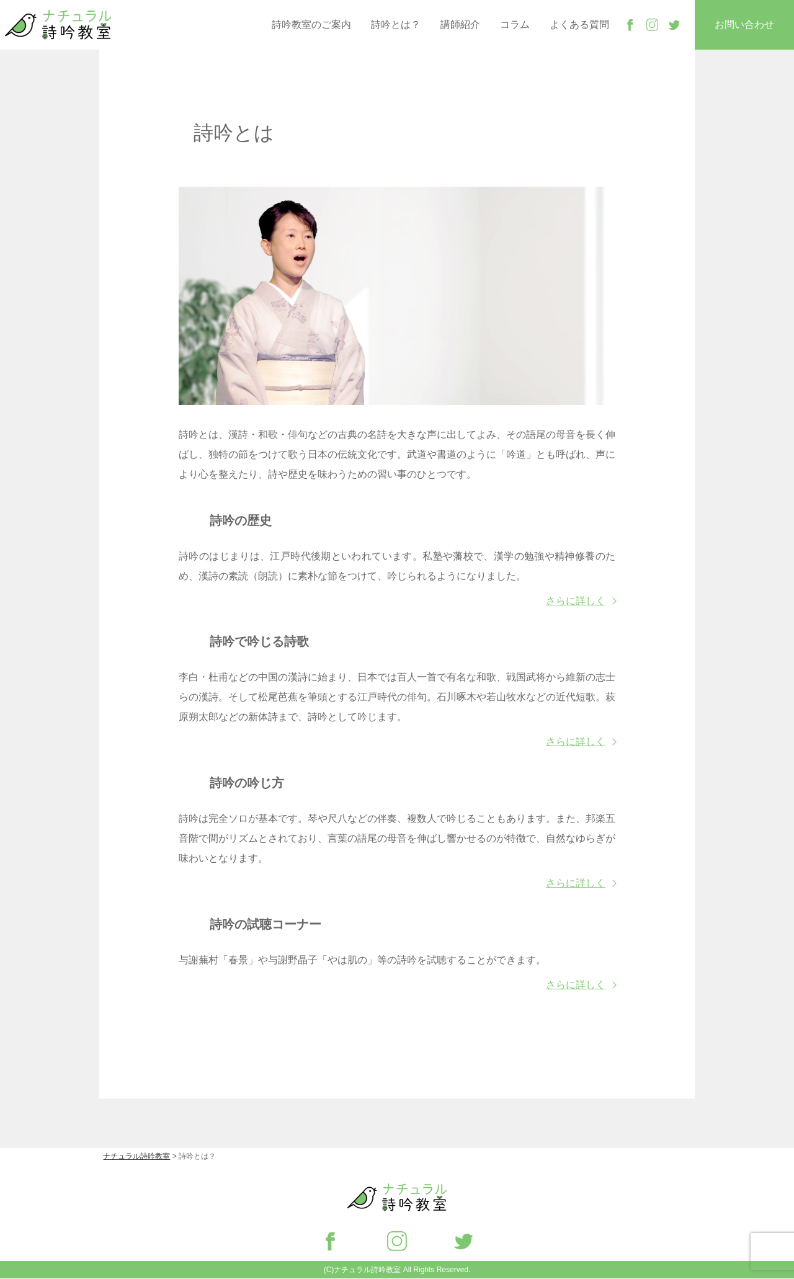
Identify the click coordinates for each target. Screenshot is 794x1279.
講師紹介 (460, 24)
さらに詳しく (575, 601)
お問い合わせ (744, 24)
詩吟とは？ (396, 24)
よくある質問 (579, 24)
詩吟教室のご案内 (311, 24)
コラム (515, 24)
